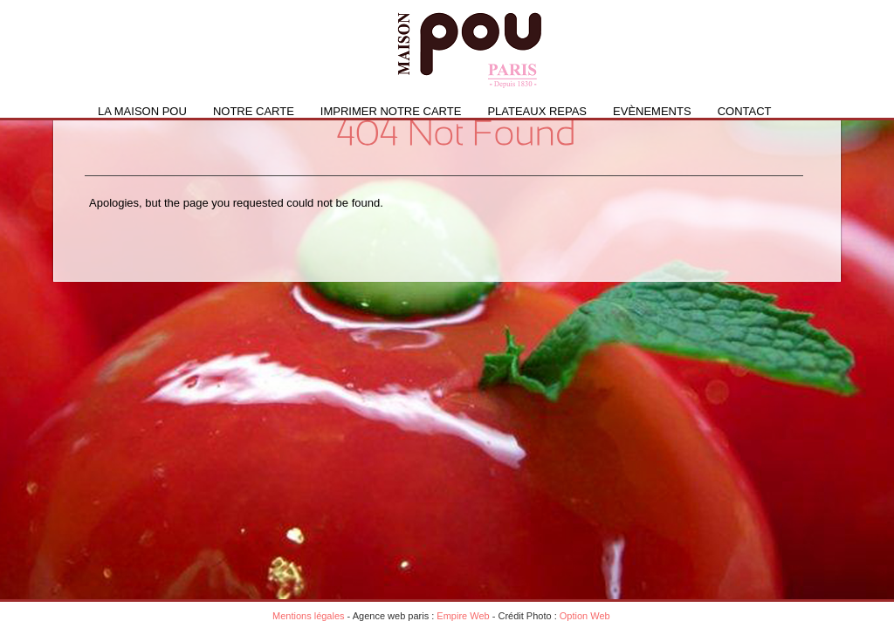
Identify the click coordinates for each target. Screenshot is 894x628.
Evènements (652, 111)
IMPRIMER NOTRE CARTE (391, 111)
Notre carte (253, 111)
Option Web (585, 616)
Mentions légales (308, 616)
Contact (745, 111)
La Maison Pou (142, 111)
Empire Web (463, 616)
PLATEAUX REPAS (537, 111)
